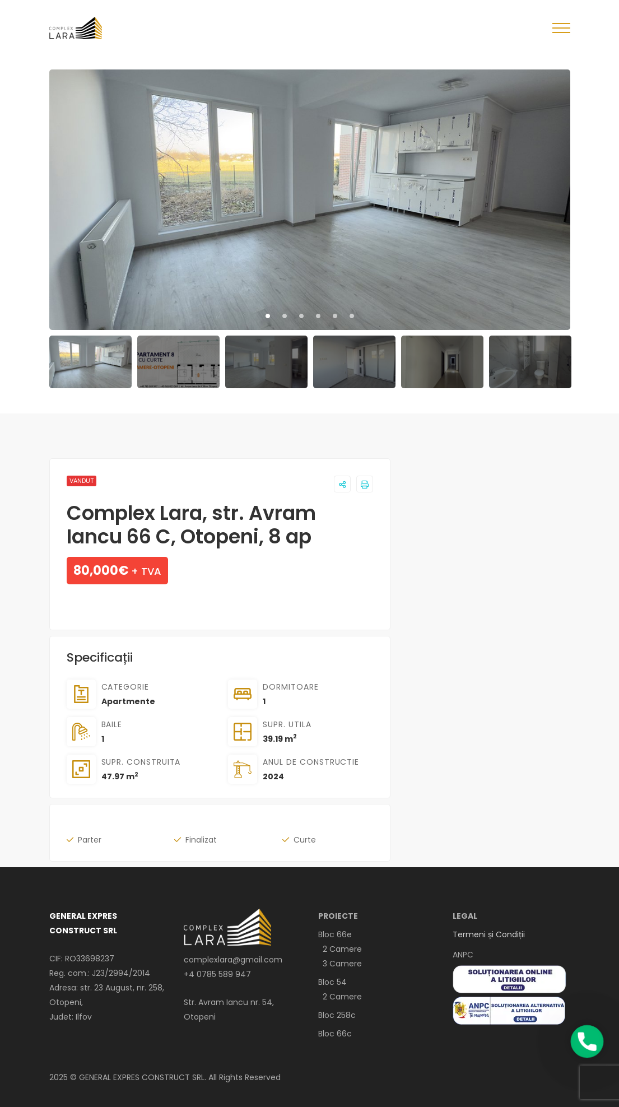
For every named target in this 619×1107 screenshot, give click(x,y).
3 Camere (340, 963)
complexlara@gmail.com (233, 959)
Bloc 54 (332, 982)
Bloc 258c (337, 1015)
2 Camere (340, 949)
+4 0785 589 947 (217, 974)
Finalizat (201, 839)
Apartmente (128, 701)
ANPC (463, 954)
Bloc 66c (335, 1033)
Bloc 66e (335, 934)
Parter (89, 839)
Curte (305, 839)
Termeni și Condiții (489, 934)
